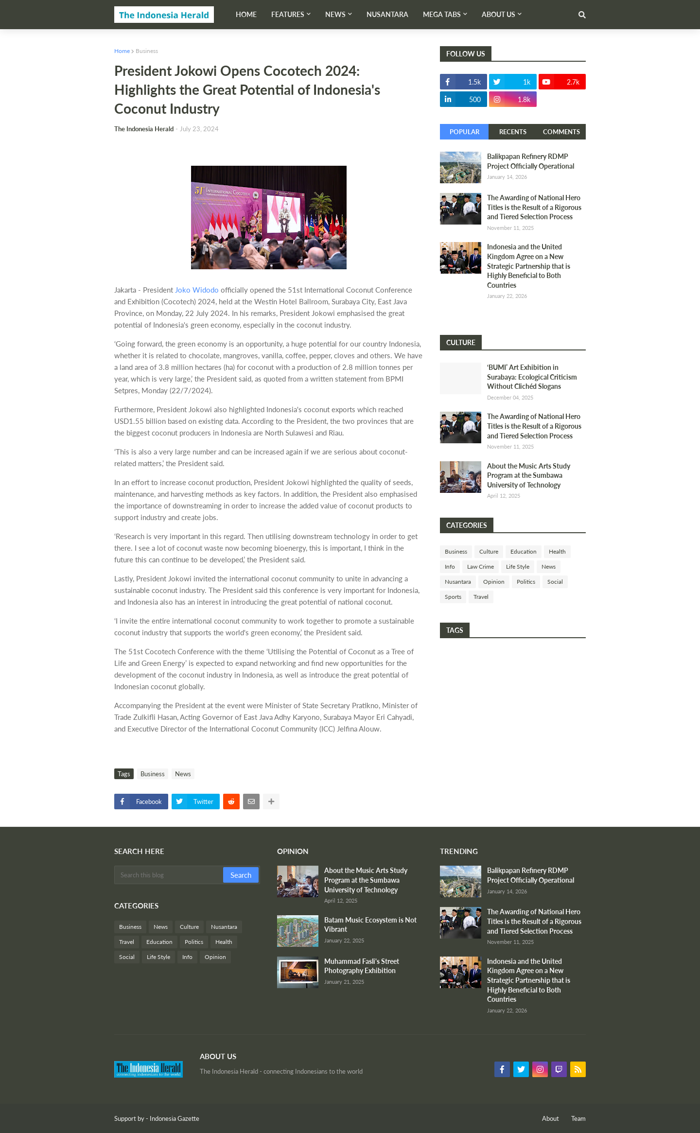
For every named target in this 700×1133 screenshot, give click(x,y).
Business (147, 50)
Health (557, 551)
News (183, 774)
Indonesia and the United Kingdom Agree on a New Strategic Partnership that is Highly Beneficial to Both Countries (528, 266)
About (550, 1118)
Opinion (494, 581)
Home (122, 50)
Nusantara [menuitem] (387, 14)
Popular (464, 132)
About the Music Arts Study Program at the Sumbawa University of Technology (528, 475)
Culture (488, 551)
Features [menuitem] (287, 14)
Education (523, 551)
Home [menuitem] (246, 14)
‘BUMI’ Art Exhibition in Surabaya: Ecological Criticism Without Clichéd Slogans (532, 376)
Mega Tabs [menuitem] (442, 14)
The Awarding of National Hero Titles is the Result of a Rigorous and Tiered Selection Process (534, 207)
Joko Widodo (197, 289)
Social (555, 581)
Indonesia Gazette (174, 1118)
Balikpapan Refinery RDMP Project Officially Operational (530, 161)
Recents (512, 132)
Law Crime (480, 566)
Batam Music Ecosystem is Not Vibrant (370, 925)
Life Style (517, 566)
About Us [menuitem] (498, 14)
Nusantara (458, 581)
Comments (561, 132)
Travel (481, 596)
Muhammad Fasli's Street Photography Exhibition (361, 966)
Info (450, 566)
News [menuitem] (335, 14)
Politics (526, 581)
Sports (453, 596)
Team (578, 1118)
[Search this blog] (169, 875)
